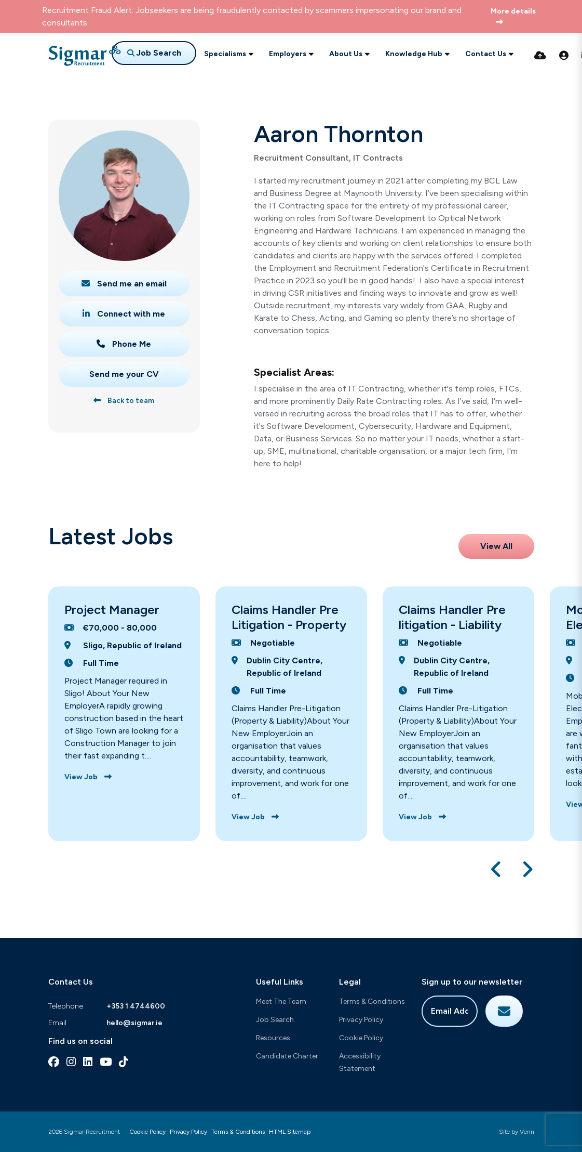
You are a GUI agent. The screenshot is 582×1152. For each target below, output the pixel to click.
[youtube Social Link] (106, 1061)
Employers (287, 53)
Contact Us (485, 53)
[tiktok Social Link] (123, 1061)
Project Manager (111, 609)
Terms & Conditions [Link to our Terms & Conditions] (238, 1131)
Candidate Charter (287, 1056)
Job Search (275, 1019)
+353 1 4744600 (135, 1006)
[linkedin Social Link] (87, 1061)
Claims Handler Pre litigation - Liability (452, 617)
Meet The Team (281, 1001)
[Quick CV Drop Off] (540, 55)
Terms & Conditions (372, 1001)
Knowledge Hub (413, 53)
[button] (497, 869)
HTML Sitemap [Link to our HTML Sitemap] (289, 1131)
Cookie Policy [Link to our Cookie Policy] (147, 1131)
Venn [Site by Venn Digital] (527, 1131)
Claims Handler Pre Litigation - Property (289, 617)
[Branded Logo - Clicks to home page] (84, 55)
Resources (273, 1037)
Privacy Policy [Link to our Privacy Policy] (188, 1131)
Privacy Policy (361, 1019)
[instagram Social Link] (71, 1061)
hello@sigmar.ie (134, 1022)
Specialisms (225, 53)
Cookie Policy (361, 1037)
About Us (345, 53)
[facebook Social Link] (53, 1061)
